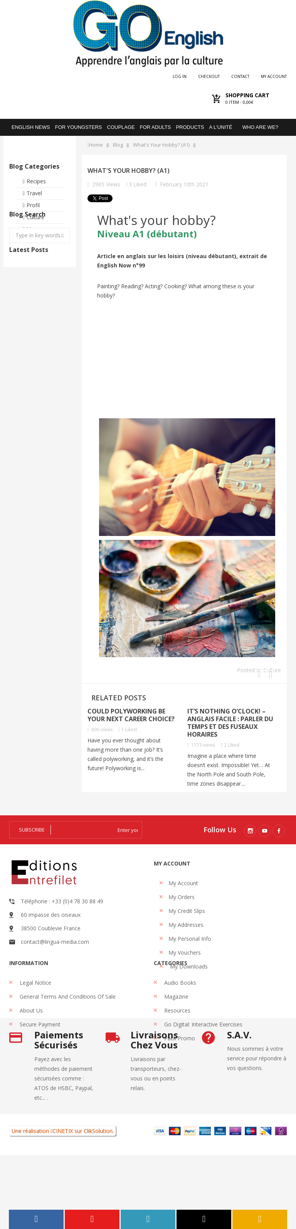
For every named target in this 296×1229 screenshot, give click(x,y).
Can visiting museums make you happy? (57, 353)
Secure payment (39, 1049)
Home (96, 145)
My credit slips (186, 911)
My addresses (186, 924)
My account (274, 76)
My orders (181, 897)
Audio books (179, 1007)
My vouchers (184, 952)
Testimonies (42, 241)
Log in (180, 76)
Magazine (175, 1021)
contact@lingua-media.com (55, 941)
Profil (33, 205)
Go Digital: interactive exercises (202, 1049)
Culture (35, 217)
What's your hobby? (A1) (161, 145)
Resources (176, 1035)
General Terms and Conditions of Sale (67, 1021)
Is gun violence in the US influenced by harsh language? (21, 361)
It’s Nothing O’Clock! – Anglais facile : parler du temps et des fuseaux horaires (230, 723)
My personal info (189, 938)
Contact (240, 76)
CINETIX (62, 1204)
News (34, 229)
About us (30, 1035)
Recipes (36, 181)
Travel (34, 193)
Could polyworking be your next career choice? (131, 715)
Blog (118, 145)
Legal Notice (34, 1007)
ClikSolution (98, 1204)
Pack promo (179, 1063)
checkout (209, 76)
